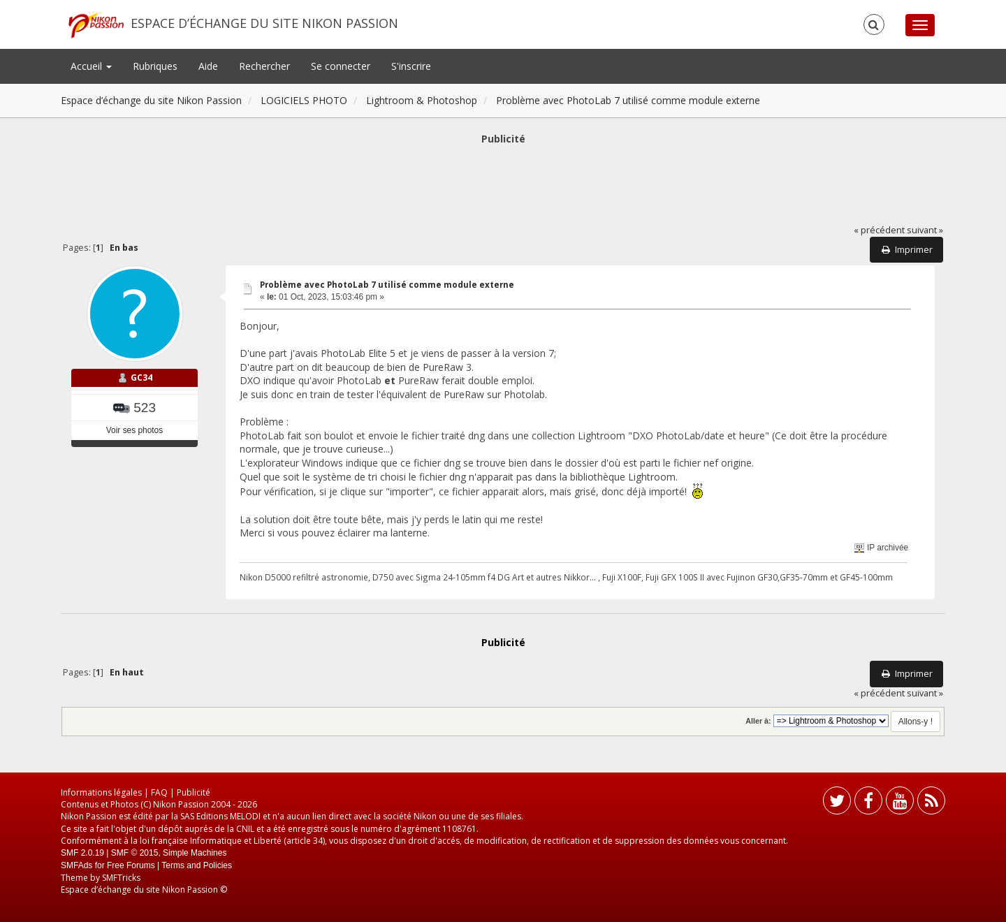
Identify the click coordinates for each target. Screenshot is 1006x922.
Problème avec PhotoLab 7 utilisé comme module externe (387, 284)
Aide (208, 66)
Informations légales (101, 792)
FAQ (159, 792)
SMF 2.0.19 (82, 853)
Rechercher (264, 66)
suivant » (925, 230)
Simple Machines (194, 853)
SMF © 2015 (135, 853)
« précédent (879, 230)
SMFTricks (121, 878)
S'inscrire (411, 66)
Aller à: (758, 721)
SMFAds (76, 865)
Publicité (193, 792)
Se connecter (340, 66)
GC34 (141, 377)
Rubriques (155, 66)
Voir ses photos (134, 430)
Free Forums (131, 865)
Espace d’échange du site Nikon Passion (264, 23)
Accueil (91, 66)
